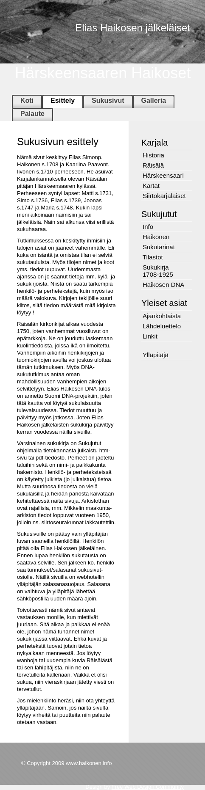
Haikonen (156, 236)
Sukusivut (108, 100)
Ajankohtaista (162, 315)
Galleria (153, 100)
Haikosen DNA (163, 284)
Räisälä (153, 165)
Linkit (150, 336)
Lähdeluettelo (162, 326)
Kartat (151, 185)
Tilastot (153, 257)
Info (148, 226)
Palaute (32, 113)
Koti (27, 100)
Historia (153, 155)
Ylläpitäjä (155, 354)
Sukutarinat (159, 246)
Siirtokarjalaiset (164, 195)
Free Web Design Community (148, 787)
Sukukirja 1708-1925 (158, 271)
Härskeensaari (163, 175)
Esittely (63, 100)
